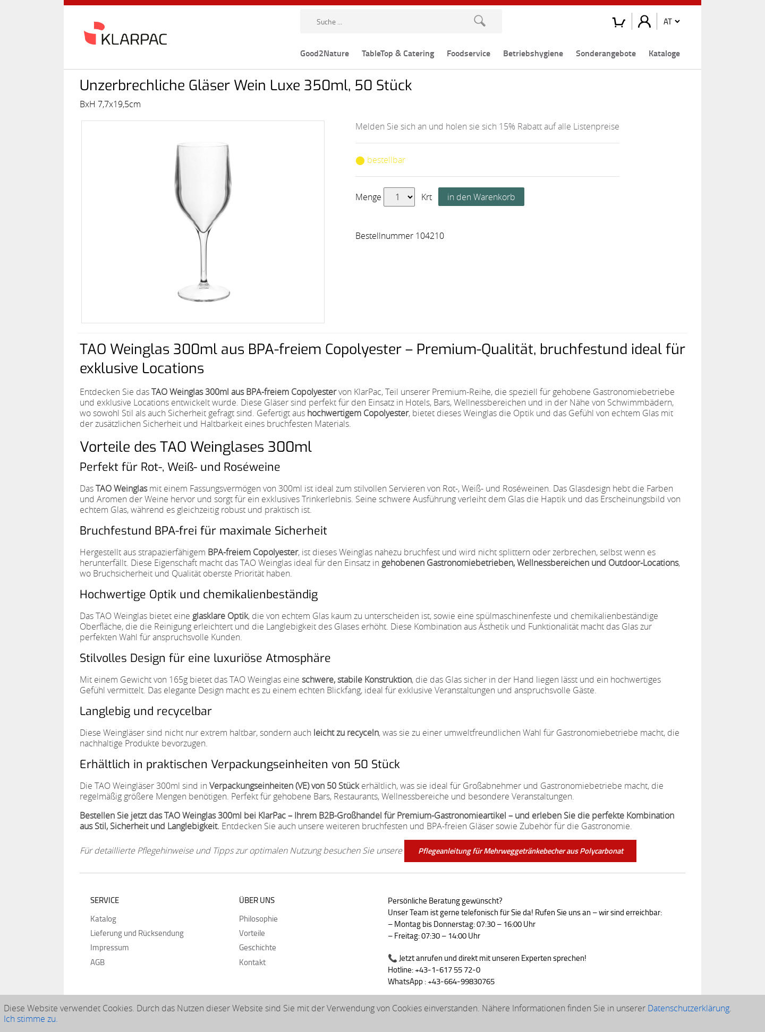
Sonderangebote (606, 53)
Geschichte (257, 947)
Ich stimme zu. (31, 1019)
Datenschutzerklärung (688, 1008)
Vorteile (252, 932)
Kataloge (664, 53)
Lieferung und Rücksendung (137, 932)
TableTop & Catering (398, 53)
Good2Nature (324, 53)
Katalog (103, 918)
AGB (97, 962)
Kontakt (252, 962)
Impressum (109, 947)
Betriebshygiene (533, 53)
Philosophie (258, 918)
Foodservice (468, 53)
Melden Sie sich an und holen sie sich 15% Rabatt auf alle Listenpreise (487, 126)
